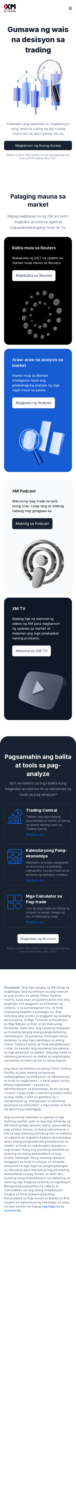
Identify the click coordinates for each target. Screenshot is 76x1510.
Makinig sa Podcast (32, 523)
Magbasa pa (35, 834)
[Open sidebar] (70, 8)
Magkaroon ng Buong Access (38, 145)
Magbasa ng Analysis (33, 403)
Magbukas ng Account (38, 939)
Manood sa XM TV (31, 651)
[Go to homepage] (10, 8)
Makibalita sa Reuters (34, 275)
